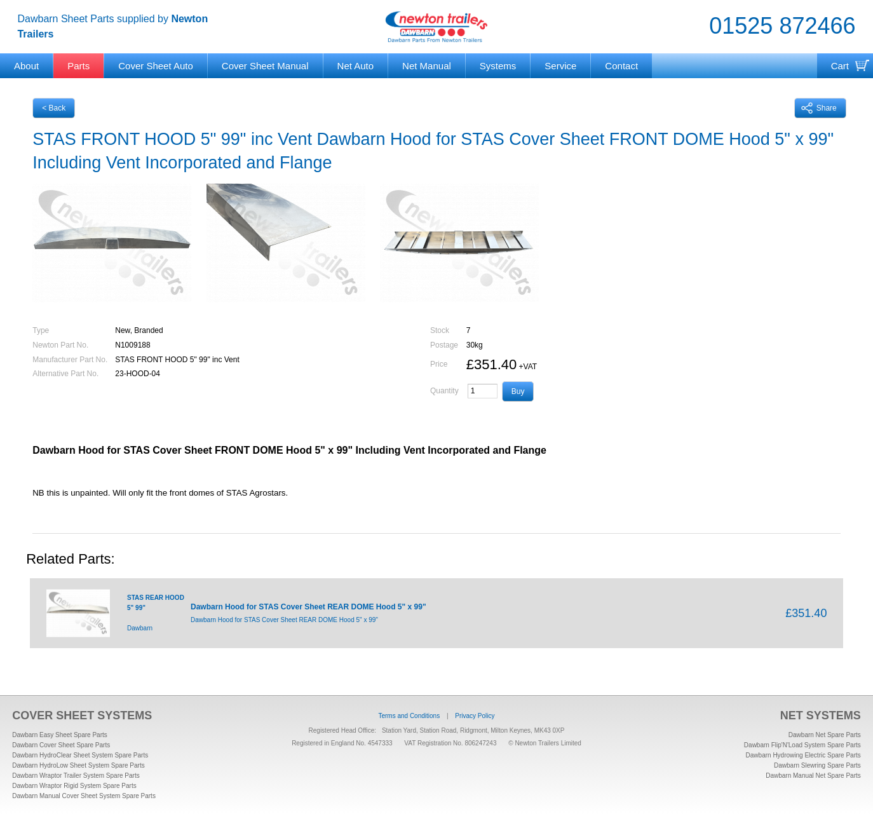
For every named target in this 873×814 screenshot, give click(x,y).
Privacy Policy (474, 715)
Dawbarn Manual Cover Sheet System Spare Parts (84, 795)
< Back (53, 108)
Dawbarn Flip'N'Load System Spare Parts (802, 745)
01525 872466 (782, 26)
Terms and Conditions (409, 715)
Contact (621, 65)
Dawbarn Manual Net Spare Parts (813, 775)
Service (560, 65)
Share (819, 108)
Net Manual (426, 65)
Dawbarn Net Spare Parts (824, 734)
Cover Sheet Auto (155, 65)
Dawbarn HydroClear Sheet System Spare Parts (80, 755)
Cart (840, 65)
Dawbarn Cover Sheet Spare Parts (61, 745)
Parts (78, 65)
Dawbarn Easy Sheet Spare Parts (59, 734)
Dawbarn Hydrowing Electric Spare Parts (803, 755)
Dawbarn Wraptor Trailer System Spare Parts (75, 775)
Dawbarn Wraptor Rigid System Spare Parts (74, 785)
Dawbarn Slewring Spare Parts (817, 765)
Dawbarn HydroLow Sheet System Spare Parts (78, 765)
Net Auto (355, 65)
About (26, 65)
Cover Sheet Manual (265, 65)
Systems (498, 65)
